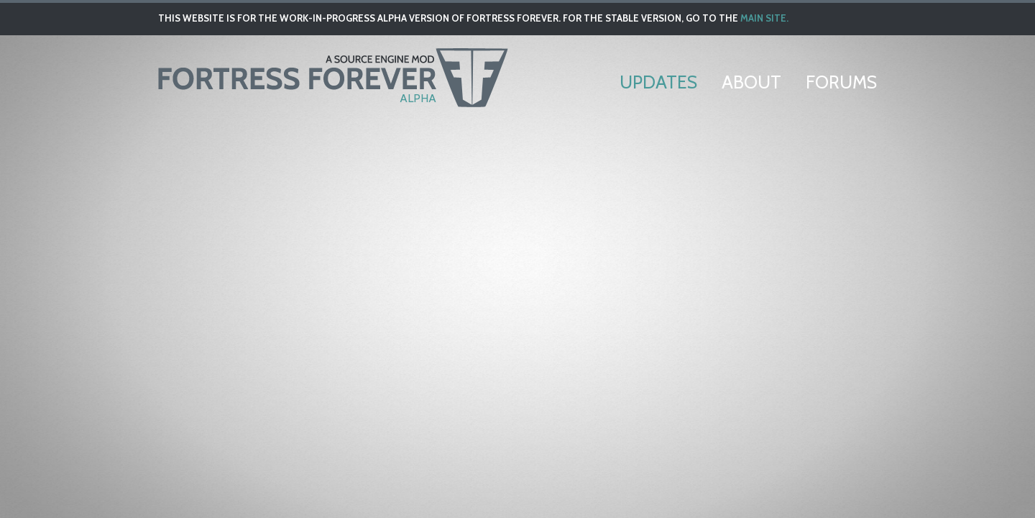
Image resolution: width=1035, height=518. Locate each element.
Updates (658, 82)
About (751, 82)
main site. (764, 18)
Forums (841, 82)
